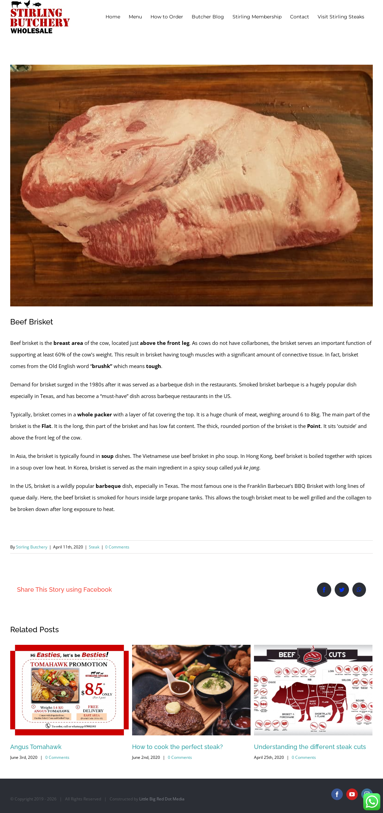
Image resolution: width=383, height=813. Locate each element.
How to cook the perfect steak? (177, 746)
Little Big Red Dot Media (162, 799)
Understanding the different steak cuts (310, 746)
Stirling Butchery (31, 547)
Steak (94, 547)
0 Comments (117, 547)
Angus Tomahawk (36, 746)
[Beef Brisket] (191, 185)
